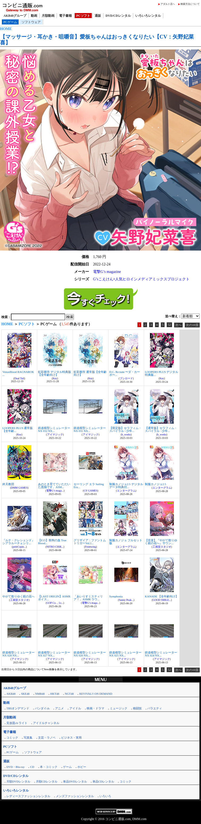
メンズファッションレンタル (75, 796)
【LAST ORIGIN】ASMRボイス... (54, 598)
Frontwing (90, 546)
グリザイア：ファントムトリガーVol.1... (90, 542)
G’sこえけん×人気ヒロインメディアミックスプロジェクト (141, 279)
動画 (34, 16)
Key (55, 378)
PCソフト (83, 16)
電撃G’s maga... (55, 490)
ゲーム (67, 766)
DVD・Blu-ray (15, 766)
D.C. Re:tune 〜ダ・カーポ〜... (124, 373)
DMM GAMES (19, 487)
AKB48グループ (14, 16)
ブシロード (126, 378)
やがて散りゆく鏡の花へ (18, 596)
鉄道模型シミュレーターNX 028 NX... (18, 654)
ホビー (81, 766)
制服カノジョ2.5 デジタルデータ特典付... (126, 485)
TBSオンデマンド (17, 708)
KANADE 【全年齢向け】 (161, 596)
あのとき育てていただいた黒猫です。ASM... (54, 485)
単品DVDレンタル (75, 781)
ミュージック (118, 708)
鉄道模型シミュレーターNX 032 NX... (54, 429)
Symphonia (116, 596)
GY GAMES (91, 490)
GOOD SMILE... (162, 599)
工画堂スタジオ (162, 546)
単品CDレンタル (103, 781)
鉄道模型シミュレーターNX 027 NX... (54, 654)
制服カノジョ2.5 (155, 484)
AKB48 (10, 693)
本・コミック (48, 766)
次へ (178, 325)
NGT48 (69, 693)
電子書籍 (65, 16)
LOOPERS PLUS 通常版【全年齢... (17, 429)
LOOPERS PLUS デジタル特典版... (161, 373)
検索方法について (190, 4)
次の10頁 (192, 325)
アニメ (59, 708)
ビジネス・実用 (71, 737)
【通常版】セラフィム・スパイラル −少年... (161, 429)
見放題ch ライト (16, 723)
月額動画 (48, 16)
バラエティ (154, 708)
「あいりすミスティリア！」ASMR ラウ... (88, 598)
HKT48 (54, 693)
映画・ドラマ (95, 708)
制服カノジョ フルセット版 (125, 542)
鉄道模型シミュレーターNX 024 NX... (161, 654)
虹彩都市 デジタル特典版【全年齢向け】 (54, 373)
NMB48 (40, 693)
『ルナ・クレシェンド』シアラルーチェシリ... (18, 542)
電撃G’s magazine (107, 272)
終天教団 (8, 484)
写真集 (28, 737)
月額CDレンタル (46, 781)
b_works (126, 434)
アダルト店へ (168, 4)
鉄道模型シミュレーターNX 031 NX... (90, 429)
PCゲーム (10, 22)
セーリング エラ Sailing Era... (89, 485)
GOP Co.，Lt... (55, 602)
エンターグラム (126, 490)
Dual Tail (19, 378)
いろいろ (105, 796)
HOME (6, 29)
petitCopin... (19, 546)
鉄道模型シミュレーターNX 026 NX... (90, 654)
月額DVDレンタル (18, 781)
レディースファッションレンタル (28, 796)
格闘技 (137, 708)
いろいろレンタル (148, 16)
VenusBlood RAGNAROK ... (18, 373)
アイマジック (55, 434)
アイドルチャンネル (46, 723)
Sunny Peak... (126, 599)
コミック (12, 737)
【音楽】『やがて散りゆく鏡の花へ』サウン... (161, 542)
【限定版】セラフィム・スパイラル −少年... (125, 429)
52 (169, 325)
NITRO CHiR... (55, 546)
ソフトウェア (31, 22)
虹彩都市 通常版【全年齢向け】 (90, 373)
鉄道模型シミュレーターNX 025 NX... (125, 654)
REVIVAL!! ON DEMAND (95, 693)
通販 (98, 16)
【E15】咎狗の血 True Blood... (52, 542)
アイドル (75, 708)
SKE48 (25, 693)
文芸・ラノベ (47, 737)
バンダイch (42, 708)
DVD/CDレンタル (118, 16)
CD (32, 766)
